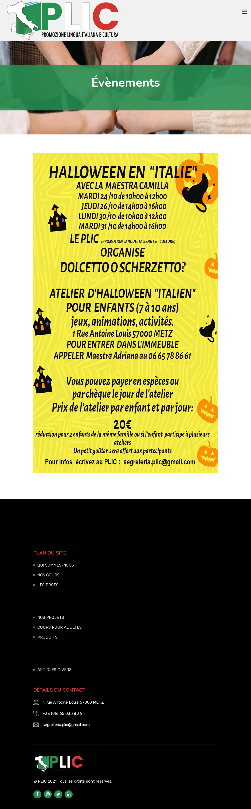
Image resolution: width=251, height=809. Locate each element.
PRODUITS (47, 637)
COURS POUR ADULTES (59, 627)
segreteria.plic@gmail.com (66, 724)
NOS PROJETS (50, 617)
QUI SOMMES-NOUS (55, 565)
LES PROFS (47, 585)
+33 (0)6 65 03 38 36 (62, 713)
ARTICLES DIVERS (54, 669)
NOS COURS (48, 575)
